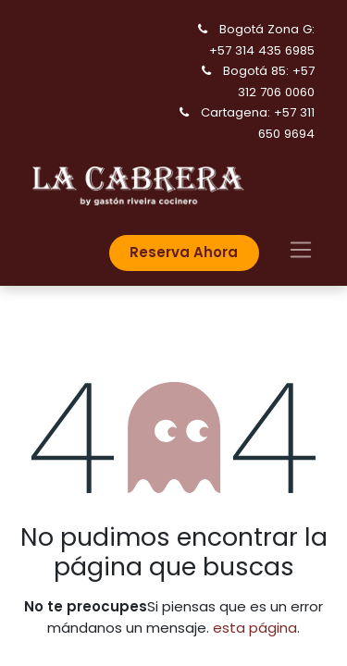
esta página (255, 627)
